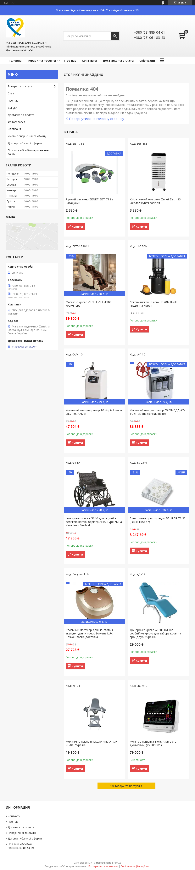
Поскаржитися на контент (103, 866)
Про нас (70, 60)
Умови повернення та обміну (27, 136)
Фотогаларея (16, 122)
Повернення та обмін (22, 833)
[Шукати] (115, 36)
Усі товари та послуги (125, 786)
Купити (77, 226)
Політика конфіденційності (136, 866)
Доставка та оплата (118, 60)
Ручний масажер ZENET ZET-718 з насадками (90, 201)
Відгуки (12, 107)
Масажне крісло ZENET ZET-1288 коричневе (89, 303)
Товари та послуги (41, 60)
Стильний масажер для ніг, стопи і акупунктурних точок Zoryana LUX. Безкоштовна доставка (89, 633)
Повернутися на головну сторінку (96, 118)
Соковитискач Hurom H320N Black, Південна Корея (153, 303)
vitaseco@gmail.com (24, 346)
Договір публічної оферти (25, 143)
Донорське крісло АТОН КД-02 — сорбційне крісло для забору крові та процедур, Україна (155, 633)
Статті (12, 93)
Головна (15, 60)
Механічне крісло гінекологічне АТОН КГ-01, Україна (92, 743)
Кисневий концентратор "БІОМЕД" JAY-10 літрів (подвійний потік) (157, 411)
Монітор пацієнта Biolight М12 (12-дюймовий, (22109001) (154, 743)
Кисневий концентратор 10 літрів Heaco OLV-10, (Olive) (94, 411)
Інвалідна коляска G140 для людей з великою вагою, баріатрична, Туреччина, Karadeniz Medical (94, 521)
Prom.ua (116, 862)
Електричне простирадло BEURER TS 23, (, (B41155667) (158, 519)
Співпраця (147, 60)
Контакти (89, 60)
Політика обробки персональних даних (29, 152)
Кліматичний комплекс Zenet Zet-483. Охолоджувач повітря (155, 201)
